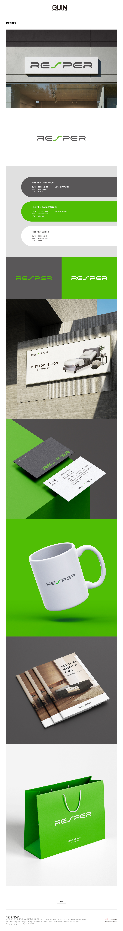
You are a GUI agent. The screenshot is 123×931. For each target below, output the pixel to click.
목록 (61, 901)
